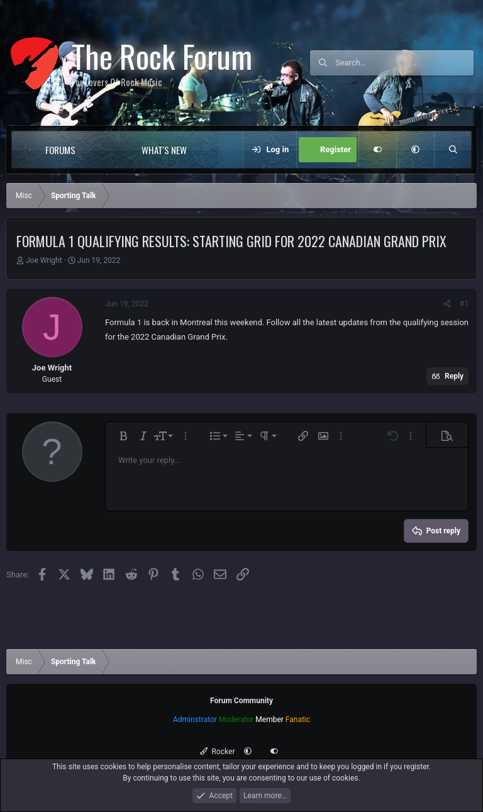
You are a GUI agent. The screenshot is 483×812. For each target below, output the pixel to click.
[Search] (404, 62)
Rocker (217, 751)
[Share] (447, 303)
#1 (464, 303)
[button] (101, 150)
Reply (454, 376)
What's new (164, 150)
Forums (60, 150)
